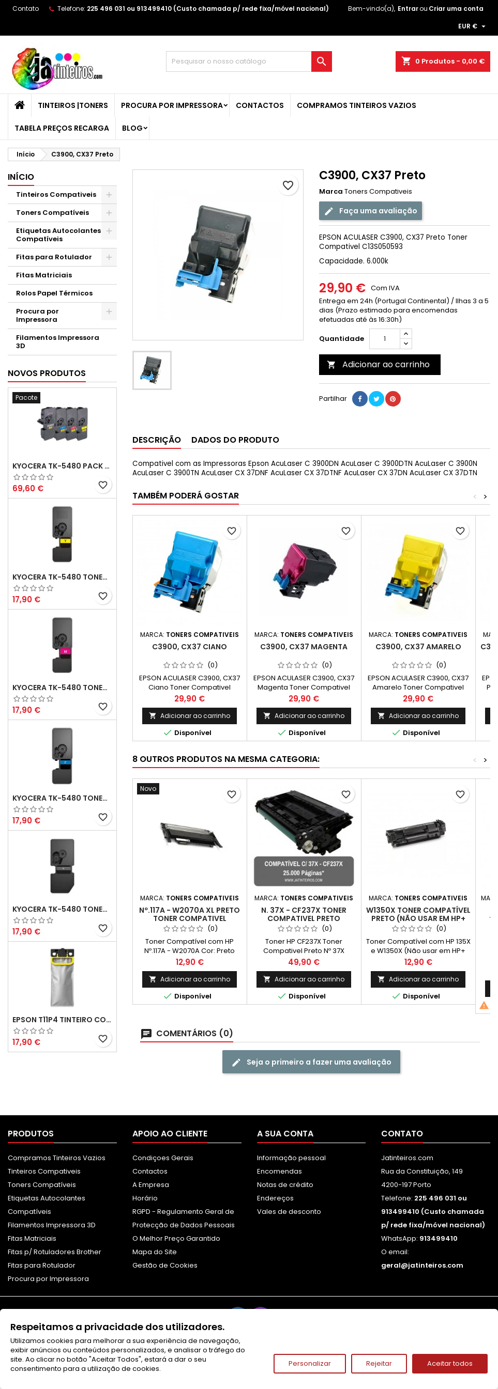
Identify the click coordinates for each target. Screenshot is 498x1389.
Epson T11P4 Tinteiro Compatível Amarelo (62, 1020)
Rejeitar (379, 1363)
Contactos (260, 105)
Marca (331, 191)
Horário (145, 1198)
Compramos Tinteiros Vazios (356, 105)
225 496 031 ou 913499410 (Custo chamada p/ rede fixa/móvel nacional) (208, 8)
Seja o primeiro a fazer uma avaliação (311, 1062)
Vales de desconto (289, 1211)
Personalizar (310, 1363)
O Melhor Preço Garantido (176, 1238)
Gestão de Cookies (165, 1265)
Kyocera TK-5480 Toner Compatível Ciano (62, 798)
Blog (132, 128)
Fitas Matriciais (44, 275)
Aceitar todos (450, 1363)
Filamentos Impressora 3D (57, 342)
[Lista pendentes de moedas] (473, 26)
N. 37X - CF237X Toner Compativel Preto (303, 914)
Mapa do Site (154, 1252)
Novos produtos (47, 373)
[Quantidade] (384, 339)
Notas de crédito (285, 1185)
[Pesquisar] (249, 61)
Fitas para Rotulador (54, 257)
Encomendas (279, 1171)
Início (21, 177)
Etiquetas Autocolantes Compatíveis (58, 235)
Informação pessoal (291, 1158)
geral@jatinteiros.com (422, 1265)
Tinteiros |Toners (73, 105)
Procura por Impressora (172, 105)
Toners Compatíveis (52, 212)
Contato (25, 8)
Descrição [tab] (156, 440)
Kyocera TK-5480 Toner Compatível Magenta (62, 687)
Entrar (408, 8)
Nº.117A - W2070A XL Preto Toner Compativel (189, 914)
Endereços (275, 1198)
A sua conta (285, 1134)
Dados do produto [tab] (235, 440)
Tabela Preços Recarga (61, 128)
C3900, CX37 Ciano (189, 647)
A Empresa (150, 1185)
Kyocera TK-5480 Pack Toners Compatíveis (62, 466)
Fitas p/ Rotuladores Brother (54, 1252)
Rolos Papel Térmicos (54, 293)
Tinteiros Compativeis (56, 194)
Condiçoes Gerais (162, 1158)
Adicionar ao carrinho (378, 364)
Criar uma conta (456, 8)
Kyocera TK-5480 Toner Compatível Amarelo (62, 577)
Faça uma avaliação (370, 211)
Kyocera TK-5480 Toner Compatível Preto (62, 909)
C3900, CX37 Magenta (304, 647)
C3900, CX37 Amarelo (418, 647)
